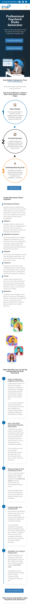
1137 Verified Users (15, 82)
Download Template (14, 48)
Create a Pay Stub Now (14, 591)
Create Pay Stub (14, 188)
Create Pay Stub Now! (14, 40)
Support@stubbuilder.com (12, 2)
